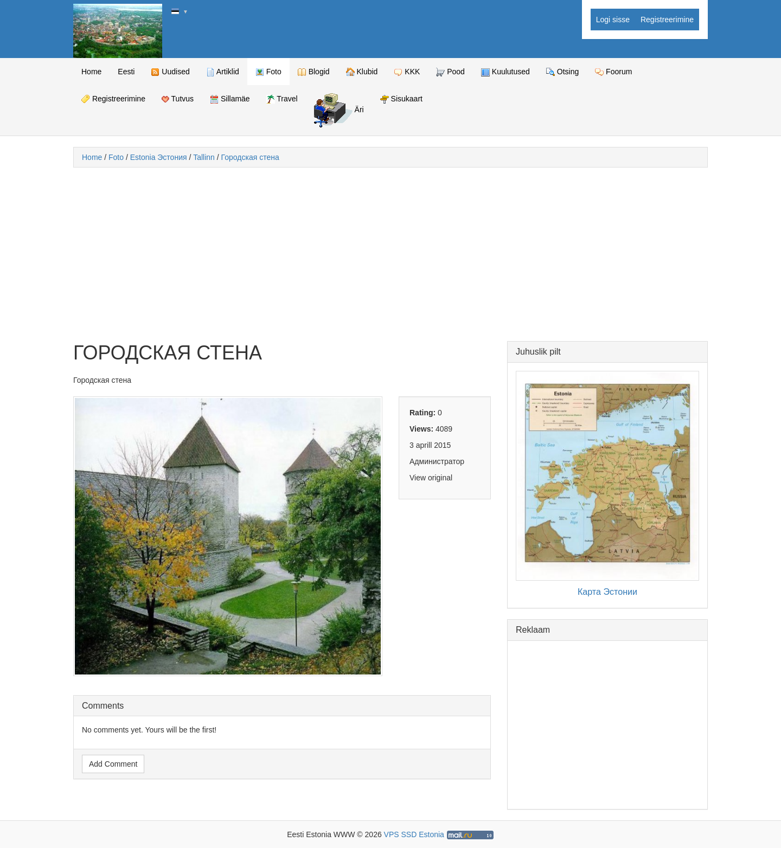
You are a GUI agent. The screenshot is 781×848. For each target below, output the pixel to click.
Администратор (436, 461)
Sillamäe (230, 99)
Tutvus (178, 98)
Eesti (126, 71)
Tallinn (204, 157)
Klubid (362, 71)
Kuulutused (505, 71)
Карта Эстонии (607, 591)
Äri (339, 110)
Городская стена (250, 157)
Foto (268, 71)
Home (91, 71)
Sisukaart (401, 99)
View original (430, 477)
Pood (450, 71)
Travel (282, 99)
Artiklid (222, 71)
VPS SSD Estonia (414, 834)
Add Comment (113, 764)
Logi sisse (613, 19)
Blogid (314, 71)
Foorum (613, 71)
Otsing (562, 71)
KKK (407, 71)
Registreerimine (667, 19)
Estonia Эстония (158, 157)
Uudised (170, 71)
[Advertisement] (390, 254)
